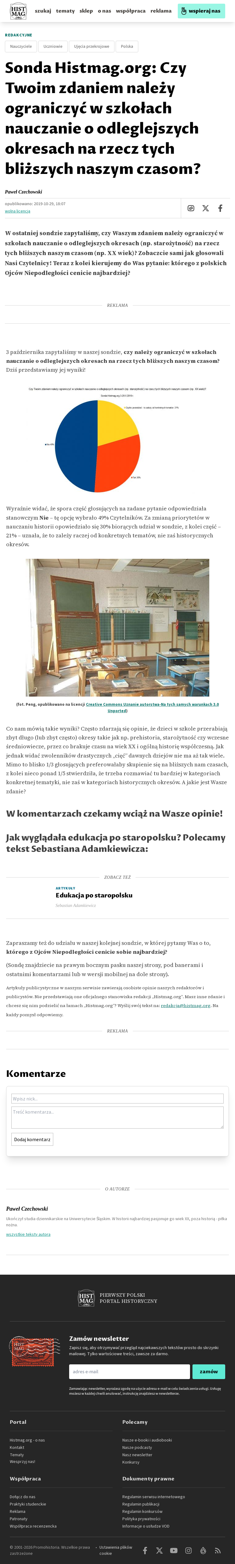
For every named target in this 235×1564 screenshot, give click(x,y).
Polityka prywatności (141, 1519)
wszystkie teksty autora (28, 1234)
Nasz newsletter (137, 1455)
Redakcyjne (18, 35)
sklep (86, 11)
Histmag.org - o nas (27, 1440)
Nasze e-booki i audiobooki (147, 1440)
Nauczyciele (21, 46)
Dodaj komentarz (32, 1139)
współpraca (131, 11)
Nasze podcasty (137, 1448)
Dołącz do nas (22, 1497)
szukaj (43, 11)
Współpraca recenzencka (33, 1526)
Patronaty (19, 1519)
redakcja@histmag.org (186, 1005)
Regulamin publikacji (140, 1504)
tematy (65, 11)
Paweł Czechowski (23, 191)
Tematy (17, 1455)
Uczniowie (52, 46)
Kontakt (17, 1448)
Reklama (17, 1512)
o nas (104, 11)
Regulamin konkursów (142, 1512)
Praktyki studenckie (28, 1504)
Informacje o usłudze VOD (146, 1526)
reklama (161, 11)
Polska (127, 46)
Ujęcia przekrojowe (91, 46)
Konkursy (131, 1462)
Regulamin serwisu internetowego (153, 1497)
